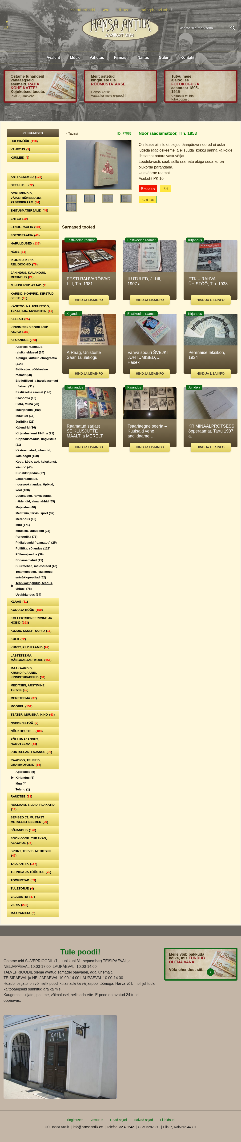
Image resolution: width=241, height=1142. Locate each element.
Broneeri (148, 189)
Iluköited (25, 415)
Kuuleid (20, 157)
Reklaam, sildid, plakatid (33, 807)
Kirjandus (24, 340)
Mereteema (24, 698)
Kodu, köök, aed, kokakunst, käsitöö (36, 464)
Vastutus (97, 1120)
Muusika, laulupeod (33, 531)
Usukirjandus (28, 594)
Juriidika (25, 421)
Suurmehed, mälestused (36, 566)
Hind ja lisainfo (89, 300)
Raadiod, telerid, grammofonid (26, 762)
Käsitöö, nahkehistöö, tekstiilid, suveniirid (32, 309)
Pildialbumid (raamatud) (36, 542)
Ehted (19, 218)
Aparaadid (25, 771)
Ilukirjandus (28, 410)
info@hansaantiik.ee (88, 1127)
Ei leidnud (167, 1120)
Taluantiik (24, 864)
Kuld (18, 639)
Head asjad (118, 1120)
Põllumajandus (30, 554)
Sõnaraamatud (29, 560)
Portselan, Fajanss (31, 752)
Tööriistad (23, 880)
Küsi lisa (147, 199)
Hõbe (18, 251)
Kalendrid (26, 427)
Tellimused (123, 10)
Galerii (165, 58)
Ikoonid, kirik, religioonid (24, 262)
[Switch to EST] (7, 25)
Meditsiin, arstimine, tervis (28, 688)
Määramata (23, 913)
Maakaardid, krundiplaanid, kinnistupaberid (28, 672)
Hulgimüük (24, 141)
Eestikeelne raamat (33, 392)
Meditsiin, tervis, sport (35, 513)
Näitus (143, 58)
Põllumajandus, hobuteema (25, 741)
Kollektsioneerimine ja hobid (31, 620)
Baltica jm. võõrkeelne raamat (32, 372)
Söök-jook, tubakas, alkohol (29, 841)
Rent (105, 10)
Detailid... (22, 185)
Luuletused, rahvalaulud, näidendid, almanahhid (35, 498)
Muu (23, 525)
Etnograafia (26, 227)
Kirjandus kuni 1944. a (35, 433)
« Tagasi (72, 133)
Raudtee (21, 796)
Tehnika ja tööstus (31, 872)
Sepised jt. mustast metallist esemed (29, 820)
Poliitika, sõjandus (33, 548)
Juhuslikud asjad (29, 285)
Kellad (20, 319)
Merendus (26, 519)
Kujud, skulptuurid (31, 631)
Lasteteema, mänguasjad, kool (31, 658)
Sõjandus (23, 830)
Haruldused (25, 243)
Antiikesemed (26, 177)
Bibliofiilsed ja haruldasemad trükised (37, 383)
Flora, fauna (27, 404)
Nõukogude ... (27, 731)
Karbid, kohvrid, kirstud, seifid (32, 296)
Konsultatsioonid (83, 10)
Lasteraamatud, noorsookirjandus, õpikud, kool (35, 484)
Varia (19, 905)
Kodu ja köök (27, 610)
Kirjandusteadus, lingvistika (36, 441)
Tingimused (75, 1120)
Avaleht (53, 58)
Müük (75, 58)
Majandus (26, 507)
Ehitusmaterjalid (29, 210)
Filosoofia (26, 398)
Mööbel (21, 706)
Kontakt (188, 58)
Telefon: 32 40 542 (120, 1127)
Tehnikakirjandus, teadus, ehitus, (34, 585)
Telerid (23, 789)
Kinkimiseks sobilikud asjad (29, 329)
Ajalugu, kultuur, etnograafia (36, 360)
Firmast (121, 58)
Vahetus (97, 58)
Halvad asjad (143, 1120)
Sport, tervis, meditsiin (31, 853)
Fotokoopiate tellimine (154, 10)
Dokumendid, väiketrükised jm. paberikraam (26, 198)
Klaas (19, 601)
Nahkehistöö (24, 723)
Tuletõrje (22, 888)
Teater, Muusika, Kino (33, 714)
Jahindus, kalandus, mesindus (28, 275)
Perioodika (26, 536)
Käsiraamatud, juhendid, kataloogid (33, 453)
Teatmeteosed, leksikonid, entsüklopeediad (34, 574)
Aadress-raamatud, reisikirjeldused (30, 349)
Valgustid (23, 896)
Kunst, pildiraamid (30, 647)
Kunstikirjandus (30, 473)
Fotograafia (25, 235)
